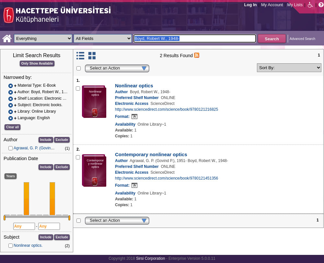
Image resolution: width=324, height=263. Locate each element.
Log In (250, 4)
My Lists (295, 4)
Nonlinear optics (134, 85)
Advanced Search (302, 39)
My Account (272, 4)
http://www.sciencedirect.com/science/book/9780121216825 (166, 109)
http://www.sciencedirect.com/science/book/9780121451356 (166, 178)
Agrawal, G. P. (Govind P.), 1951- (42, 148)
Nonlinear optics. (28, 245)
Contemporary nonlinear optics (151, 154)
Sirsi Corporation (150, 258)
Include (46, 140)
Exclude (62, 140)
